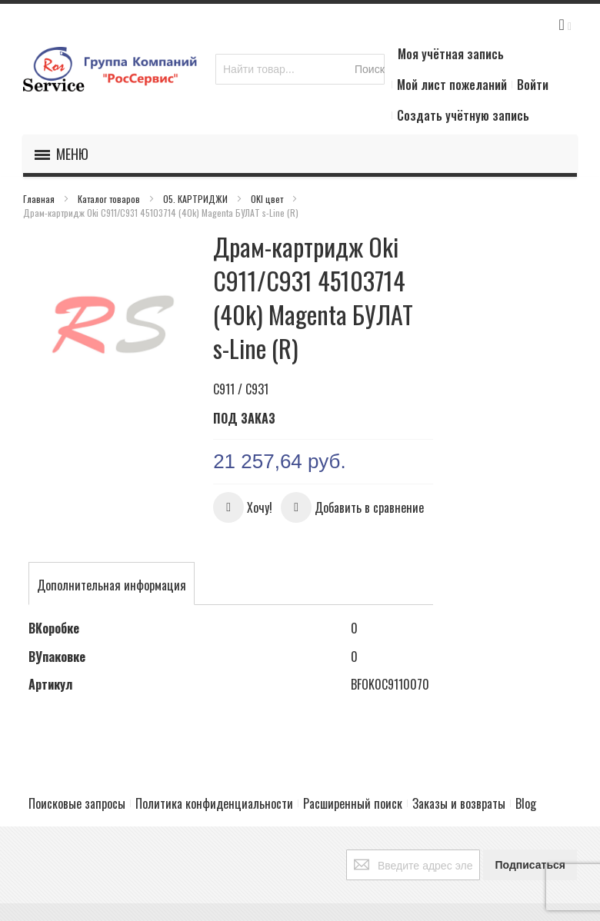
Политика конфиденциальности (214, 803)
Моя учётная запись (451, 54)
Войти (532, 84)
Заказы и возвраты (458, 803)
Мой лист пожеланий (452, 84)
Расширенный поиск (352, 803)
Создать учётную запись (463, 115)
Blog (525, 803)
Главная (40, 198)
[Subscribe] (530, 865)
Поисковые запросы (76, 803)
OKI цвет (268, 198)
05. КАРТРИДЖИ (196, 198)
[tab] (111, 585)
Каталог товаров (110, 198)
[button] (242, 507)
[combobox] (300, 69)
